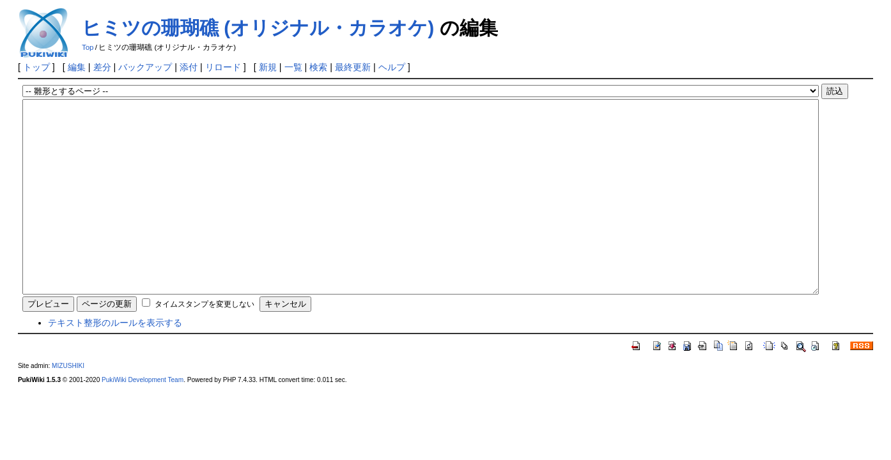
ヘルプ (391, 67)
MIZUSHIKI (68, 404)
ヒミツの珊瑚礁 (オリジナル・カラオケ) (258, 27)
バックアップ (145, 67)
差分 (102, 67)
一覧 (293, 67)
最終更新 (353, 67)
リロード (223, 67)
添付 (189, 67)
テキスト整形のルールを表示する (115, 361)
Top (88, 47)
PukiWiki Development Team (142, 418)
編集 (77, 67)
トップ (36, 67)
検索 (318, 67)
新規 (268, 67)
